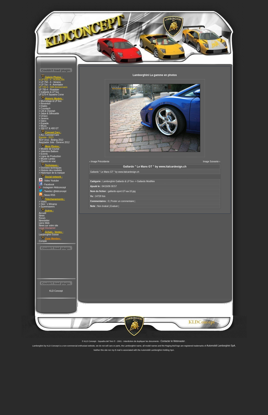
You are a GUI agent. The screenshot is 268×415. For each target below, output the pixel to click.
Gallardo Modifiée (146, 181)
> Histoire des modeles (50, 170)
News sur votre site (48, 225)
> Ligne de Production (50, 156)
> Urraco (43, 116)
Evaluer (114, 206)
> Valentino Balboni (48, 151)
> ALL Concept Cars (49, 135)
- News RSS (47, 195)
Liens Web (44, 223)
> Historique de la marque (52, 173)
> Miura (43, 126)
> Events (43, 154)
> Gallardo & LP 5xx (49, 92)
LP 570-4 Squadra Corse (51, 94)
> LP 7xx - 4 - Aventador (51, 84)
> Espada (44, 123)
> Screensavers (47, 206)
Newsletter (44, 220)
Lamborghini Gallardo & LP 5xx (118, 181)
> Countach (44, 108)
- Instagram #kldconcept (52, 187)
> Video (43, 201)
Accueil (42, 213)
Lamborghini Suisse (49, 234)
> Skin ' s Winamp (48, 204)
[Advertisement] (56, 265)
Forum (42, 218)
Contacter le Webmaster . (173, 341)
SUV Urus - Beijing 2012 (51, 140)
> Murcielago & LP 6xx (50, 101)
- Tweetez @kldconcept (52, 191)
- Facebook (46, 184)
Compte (43, 241)
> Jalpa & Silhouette (49, 113)
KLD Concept (56, 291)
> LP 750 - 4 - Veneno (50, 82)
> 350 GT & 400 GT (49, 128)
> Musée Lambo (47, 159)
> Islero (42, 121)
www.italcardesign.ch (128, 172)
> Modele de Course (49, 149)
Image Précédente (100, 161)
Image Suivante (211, 161)
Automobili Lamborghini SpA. (221, 345)
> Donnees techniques (50, 168)
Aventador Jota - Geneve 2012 (54, 142)
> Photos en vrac (47, 161)
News (42, 215)
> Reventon (44, 103)
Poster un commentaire (122, 201)
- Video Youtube (49, 180)
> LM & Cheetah (47, 111)
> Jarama (43, 118)
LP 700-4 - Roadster (49, 89)
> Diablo (43, 106)
